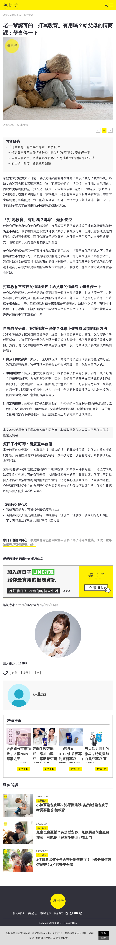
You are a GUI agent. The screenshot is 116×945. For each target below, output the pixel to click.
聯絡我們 (58, 913)
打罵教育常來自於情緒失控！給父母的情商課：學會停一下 (50, 152)
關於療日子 (19, 913)
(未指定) (24, 124)
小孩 (36, 672)
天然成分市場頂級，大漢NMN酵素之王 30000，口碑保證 (18, 759)
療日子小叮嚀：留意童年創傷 (31, 163)
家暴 (14, 672)
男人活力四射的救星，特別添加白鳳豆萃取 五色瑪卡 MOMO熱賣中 (97, 759)
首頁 (5, 15)
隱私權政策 (45, 913)
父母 (25, 672)
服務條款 (32, 913)
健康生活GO (16, 15)
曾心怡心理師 (49, 605)
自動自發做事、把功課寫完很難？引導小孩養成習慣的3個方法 (53, 158)
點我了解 (23, 768)
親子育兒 (28, 15)
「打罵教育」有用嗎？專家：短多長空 (34, 147)
